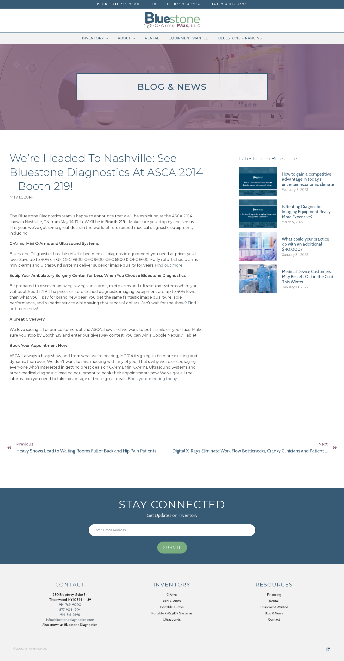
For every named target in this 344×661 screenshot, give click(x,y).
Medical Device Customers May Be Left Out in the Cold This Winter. (307, 277)
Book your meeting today (152, 378)
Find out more (169, 265)
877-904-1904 (70, 609)
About (126, 38)
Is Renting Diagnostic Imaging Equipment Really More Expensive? (306, 212)
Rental (152, 38)
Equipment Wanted (189, 38)
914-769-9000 (70, 604)
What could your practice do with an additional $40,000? (305, 244)
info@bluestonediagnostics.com (70, 620)
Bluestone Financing (240, 38)
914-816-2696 (70, 615)
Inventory (95, 38)
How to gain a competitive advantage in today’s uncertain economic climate (308, 179)
